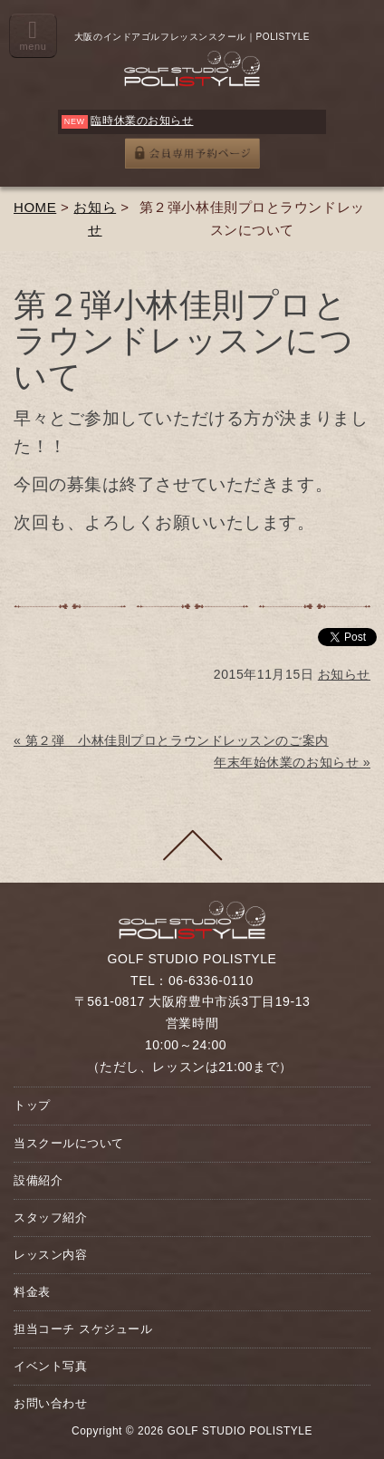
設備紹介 (38, 1180)
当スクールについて (69, 1143)
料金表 (32, 1292)
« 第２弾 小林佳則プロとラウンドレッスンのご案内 (171, 740)
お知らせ (344, 674)
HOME (35, 207)
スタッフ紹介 (50, 1217)
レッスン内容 (50, 1254)
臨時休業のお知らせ (142, 120)
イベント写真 (50, 1366)
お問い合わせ (50, 1403)
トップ (32, 1105)
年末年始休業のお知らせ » (292, 762)
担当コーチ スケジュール (83, 1329)
